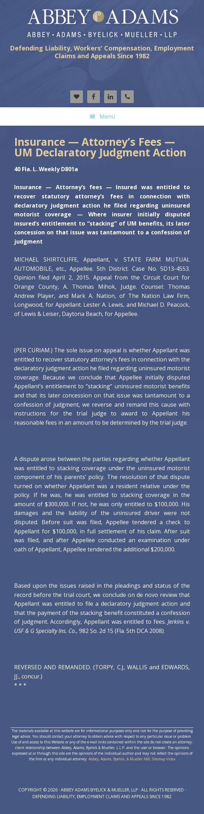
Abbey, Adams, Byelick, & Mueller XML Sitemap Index (132, 758)
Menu (107, 116)
